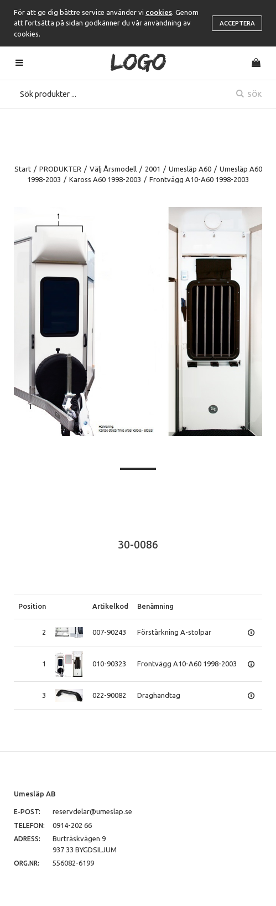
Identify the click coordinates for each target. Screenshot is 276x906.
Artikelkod (110, 606)
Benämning (155, 606)
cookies (158, 12)
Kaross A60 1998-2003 (105, 179)
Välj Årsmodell (113, 169)
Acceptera (237, 23)
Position (32, 606)
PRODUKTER (60, 169)
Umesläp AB (35, 794)
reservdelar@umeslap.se (92, 811)
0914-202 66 (72, 825)
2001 (152, 169)
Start (22, 169)
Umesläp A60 (190, 169)
